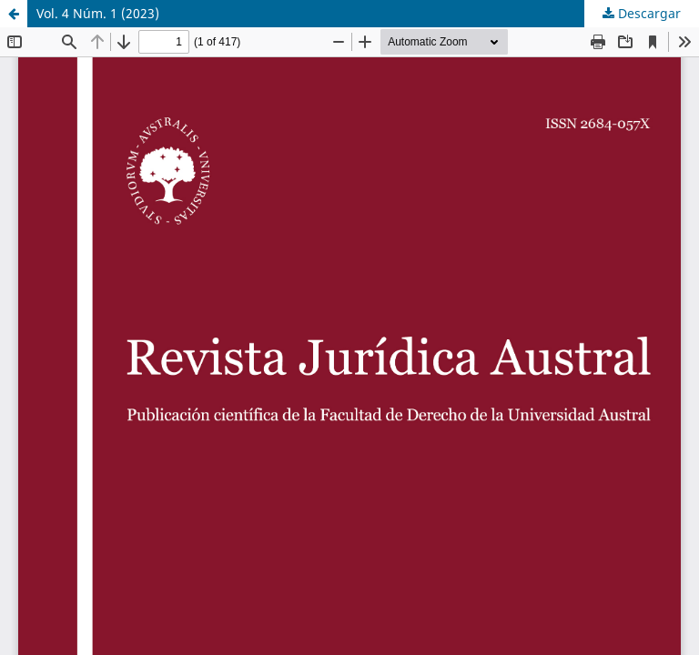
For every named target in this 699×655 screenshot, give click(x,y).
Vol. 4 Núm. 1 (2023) (97, 13)
